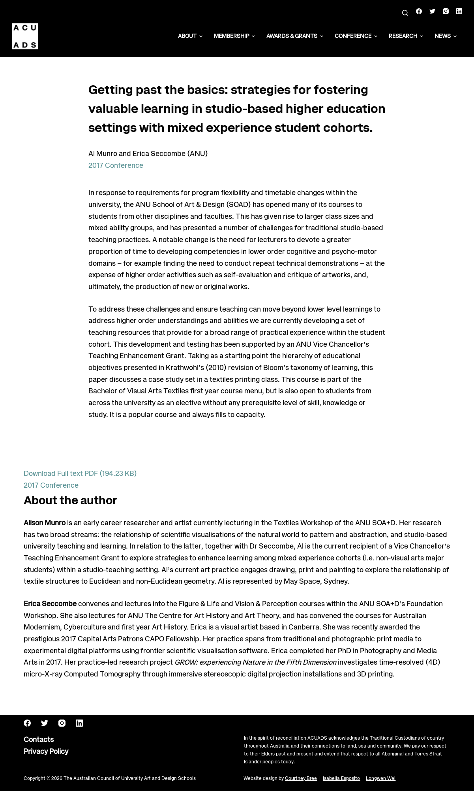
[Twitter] (432, 11)
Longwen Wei (380, 778)
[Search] (405, 13)
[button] (201, 36)
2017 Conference (115, 166)
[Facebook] (419, 11)
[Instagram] (446, 11)
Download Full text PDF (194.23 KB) (80, 474)
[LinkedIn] (459, 11)
